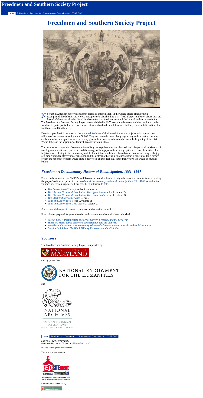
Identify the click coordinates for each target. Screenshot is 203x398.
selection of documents (56, 209)
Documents (35, 13)
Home (12, 13)
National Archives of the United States (102, 133)
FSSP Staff (77, 13)
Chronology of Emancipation (56, 13)
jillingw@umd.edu (81, 343)
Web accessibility (64, 347)
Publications (22, 13)
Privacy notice (48, 347)
